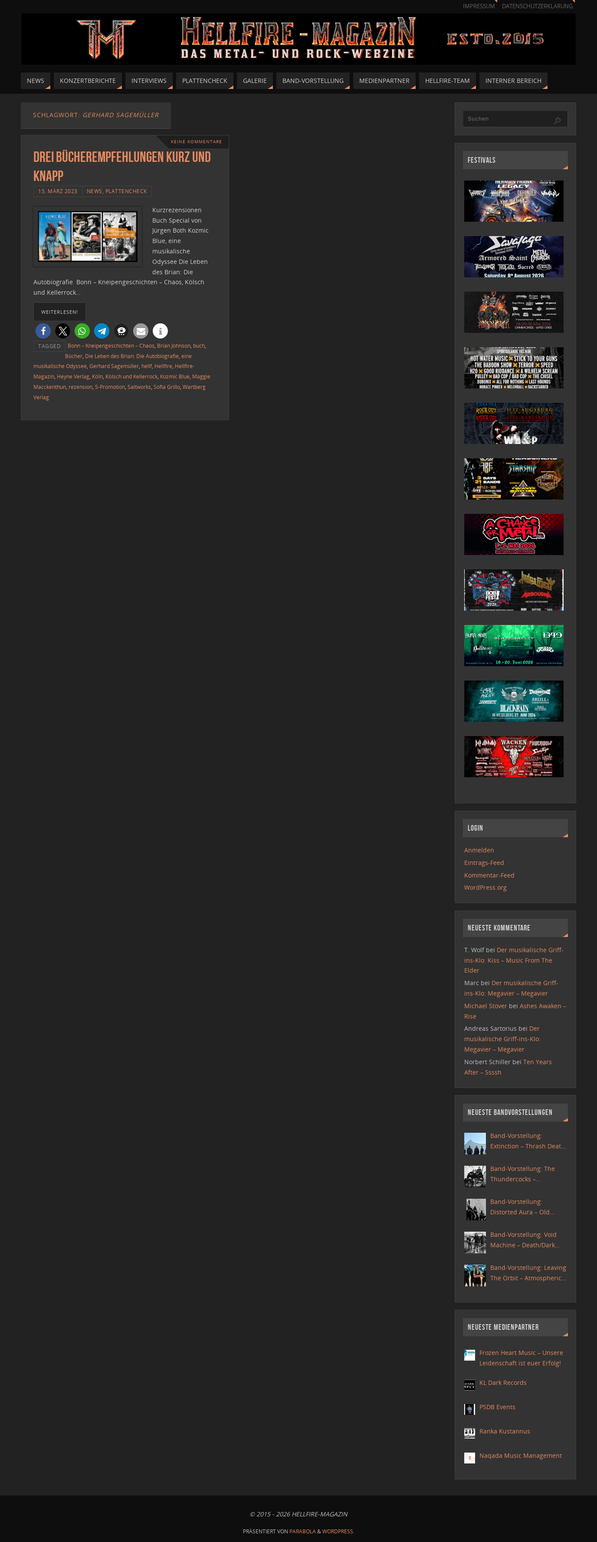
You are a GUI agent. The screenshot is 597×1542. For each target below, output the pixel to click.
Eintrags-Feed (484, 862)
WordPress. (338, 1531)
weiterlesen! (59, 312)
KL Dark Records (503, 1382)
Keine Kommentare (196, 142)
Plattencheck (126, 190)
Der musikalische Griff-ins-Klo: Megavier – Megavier (502, 1038)
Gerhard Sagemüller (114, 365)
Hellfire (163, 365)
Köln (97, 376)
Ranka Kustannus (504, 1431)
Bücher (73, 355)
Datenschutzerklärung (537, 6)
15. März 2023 (58, 190)
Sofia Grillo (167, 386)
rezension (80, 386)
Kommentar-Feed (489, 875)
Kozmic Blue (175, 376)
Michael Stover (485, 1006)
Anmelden (479, 850)
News (94, 190)
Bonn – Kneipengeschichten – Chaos (111, 345)
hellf (146, 365)
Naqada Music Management (520, 1455)
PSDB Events (497, 1407)
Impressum (479, 6)
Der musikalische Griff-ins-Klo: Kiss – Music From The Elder (514, 960)
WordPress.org (485, 887)
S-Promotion (110, 386)
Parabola (302, 1531)
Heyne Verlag (73, 376)
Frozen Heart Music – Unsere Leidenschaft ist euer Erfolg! (521, 1357)
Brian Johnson (173, 345)
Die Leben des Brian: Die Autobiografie (132, 355)
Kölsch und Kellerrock (131, 376)
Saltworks (139, 386)
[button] (43, 331)
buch (199, 345)
